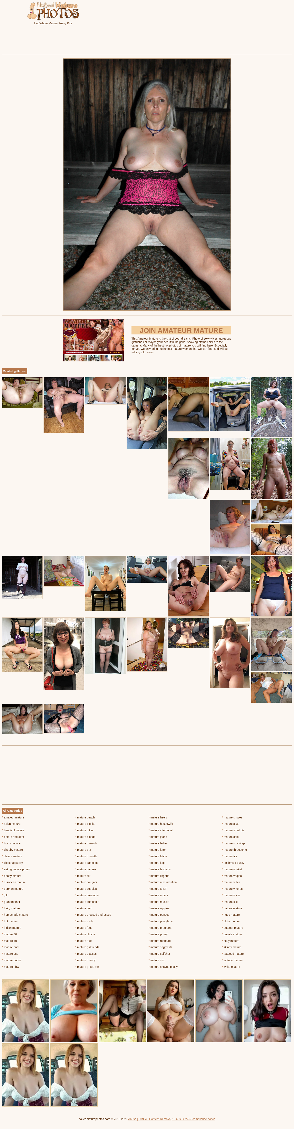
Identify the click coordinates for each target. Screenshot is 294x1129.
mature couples (86, 888)
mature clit (82, 875)
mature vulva (231, 882)
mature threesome (234, 849)
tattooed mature (233, 953)
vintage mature (232, 960)
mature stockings (233, 843)
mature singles (232, 817)
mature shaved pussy (163, 966)
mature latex (157, 849)
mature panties (159, 914)
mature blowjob (86, 843)
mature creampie (87, 895)
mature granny (85, 960)
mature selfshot (159, 953)
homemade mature (15, 914)
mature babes (11, 960)
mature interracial (161, 830)
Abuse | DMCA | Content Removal (149, 1119)
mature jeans (158, 836)
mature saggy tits (160, 947)
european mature (14, 882)
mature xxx (230, 901)
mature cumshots (87, 901)
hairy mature (11, 908)
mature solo (230, 836)
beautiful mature (13, 830)
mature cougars (86, 882)
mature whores (232, 888)
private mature (232, 934)
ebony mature (11, 875)
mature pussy (158, 934)
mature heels (158, 817)
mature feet (83, 927)
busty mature (11, 843)
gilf (5, 895)
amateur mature (13, 817)
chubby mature (12, 849)
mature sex (157, 960)
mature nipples (159, 908)
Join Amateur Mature (181, 330)
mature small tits (233, 830)
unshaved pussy (233, 862)
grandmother (11, 901)
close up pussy (12, 862)
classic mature (12, 856)
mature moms (158, 895)
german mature (12, 888)
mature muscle (159, 901)
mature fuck (83, 940)
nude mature (231, 914)
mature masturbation (163, 882)
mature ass (10, 953)
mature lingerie (159, 875)
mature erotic (84, 921)
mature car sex (85, 869)
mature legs (157, 862)
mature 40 (9, 940)
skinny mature (232, 947)
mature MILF (158, 888)
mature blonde (85, 836)
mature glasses (86, 953)
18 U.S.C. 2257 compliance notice (193, 1119)
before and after (13, 836)
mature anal (10, 947)
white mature (231, 966)
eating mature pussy (16, 869)
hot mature (10, 921)
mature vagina (232, 875)
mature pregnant (160, 927)
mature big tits (85, 823)
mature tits (229, 856)
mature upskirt (232, 869)
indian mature (11, 927)
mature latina (158, 856)
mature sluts (230, 823)
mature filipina (85, 934)
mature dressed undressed (93, 914)
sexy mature (230, 940)
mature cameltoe (87, 862)
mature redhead (160, 940)
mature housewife (161, 823)
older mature (231, 921)
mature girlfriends (87, 947)
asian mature (11, 823)
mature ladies (158, 843)
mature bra (83, 849)
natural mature (232, 908)
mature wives (231, 895)
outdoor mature (232, 927)
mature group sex (87, 966)
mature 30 (9, 934)
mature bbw (10, 966)
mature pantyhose (161, 921)
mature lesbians (160, 869)
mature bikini (84, 830)
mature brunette (86, 856)
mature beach (85, 817)
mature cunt (83, 908)
